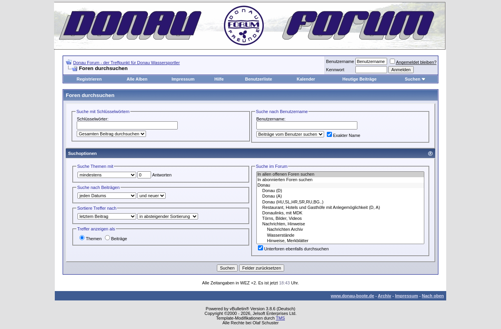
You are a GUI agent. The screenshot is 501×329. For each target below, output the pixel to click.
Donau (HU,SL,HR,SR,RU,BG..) (340, 202)
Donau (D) (340, 191)
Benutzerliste (258, 79)
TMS (280, 318)
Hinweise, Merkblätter (340, 241)
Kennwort (335, 69)
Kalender (306, 79)
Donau (340, 185)
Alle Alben (136, 79)
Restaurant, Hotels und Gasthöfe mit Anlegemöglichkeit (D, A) (340, 207)
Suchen (412, 79)
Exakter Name (343, 135)
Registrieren (89, 79)
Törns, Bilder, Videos (340, 218)
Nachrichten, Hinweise (340, 224)
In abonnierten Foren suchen (340, 180)
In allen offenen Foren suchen (340, 174)
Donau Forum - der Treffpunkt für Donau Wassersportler (126, 62)
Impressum (183, 79)
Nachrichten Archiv (340, 229)
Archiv (384, 295)
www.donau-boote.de (352, 295)
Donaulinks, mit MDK (340, 213)
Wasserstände (340, 235)
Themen (90, 238)
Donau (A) (340, 196)
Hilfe (219, 79)
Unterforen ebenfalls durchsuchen (293, 248)
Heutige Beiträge (359, 79)
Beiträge (116, 238)
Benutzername (340, 61)
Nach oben (433, 295)
